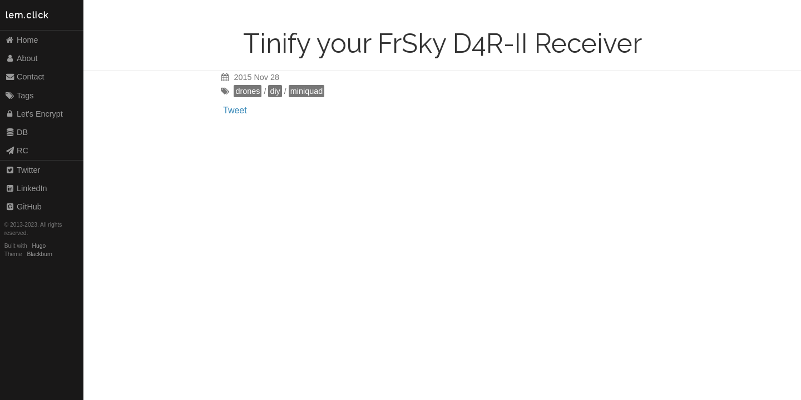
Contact (24, 76)
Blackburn (40, 254)
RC (16, 150)
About (21, 58)
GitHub (23, 206)
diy (275, 91)
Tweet (235, 110)
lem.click (27, 15)
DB (16, 132)
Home (21, 40)
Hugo (39, 246)
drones (247, 91)
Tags (19, 95)
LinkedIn (26, 188)
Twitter (23, 170)
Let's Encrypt (34, 113)
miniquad (306, 91)
